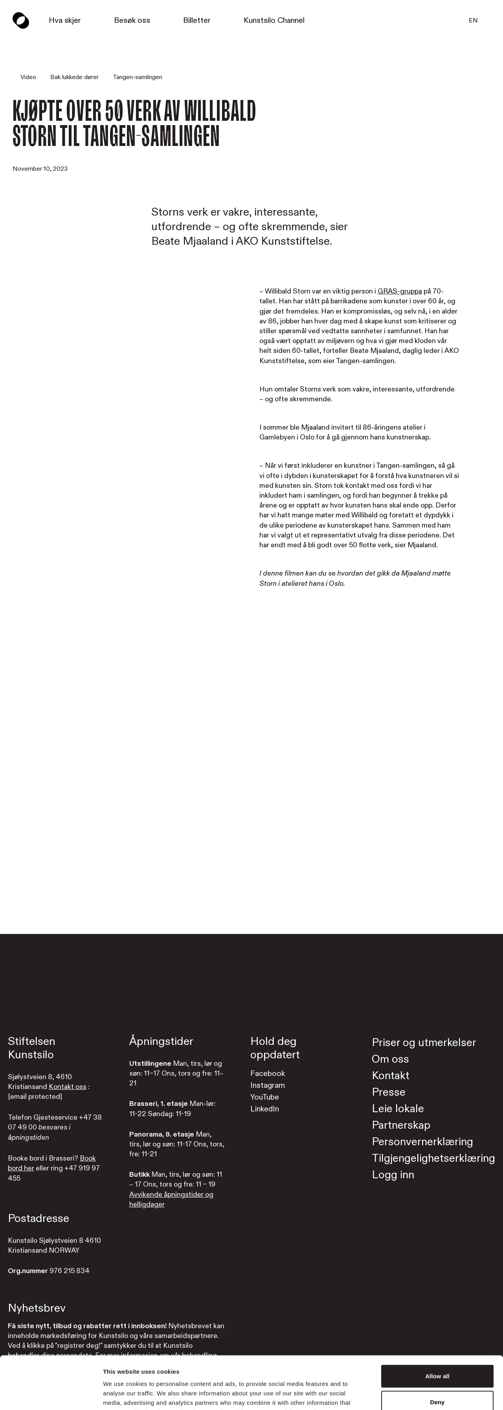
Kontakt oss (67, 1086)
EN (473, 20)
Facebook (267, 1073)
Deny (437, 1352)
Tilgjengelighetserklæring (433, 1158)
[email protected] (35, 1096)
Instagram (267, 1085)
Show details (412, 1394)
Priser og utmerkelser (424, 1043)
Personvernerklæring (422, 1142)
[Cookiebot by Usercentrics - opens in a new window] (51, 1395)
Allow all (437, 1326)
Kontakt (390, 1076)
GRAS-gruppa (400, 291)
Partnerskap (401, 1125)
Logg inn (393, 1175)
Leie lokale (398, 1109)
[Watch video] (251, 749)
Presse (389, 1092)
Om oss (390, 1059)
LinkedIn (264, 1109)
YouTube (264, 1097)
